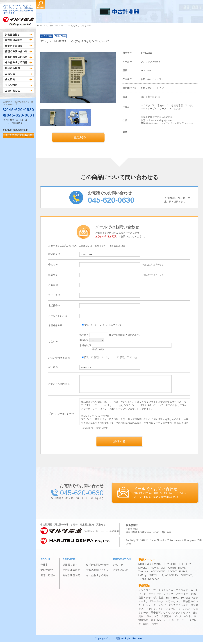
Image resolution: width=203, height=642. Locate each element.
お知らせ (18, 74)
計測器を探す (18, 34)
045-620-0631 (18, 115)
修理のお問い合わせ (18, 51)
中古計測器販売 (18, 40)
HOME (40, 26)
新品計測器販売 (18, 46)
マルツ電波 (46, 570)
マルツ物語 (18, 85)
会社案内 (18, 79)
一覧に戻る (78, 137)
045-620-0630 (18, 109)
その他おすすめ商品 (18, 62)
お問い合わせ (18, 90)
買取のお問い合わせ (18, 57)
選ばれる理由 (18, 68)
